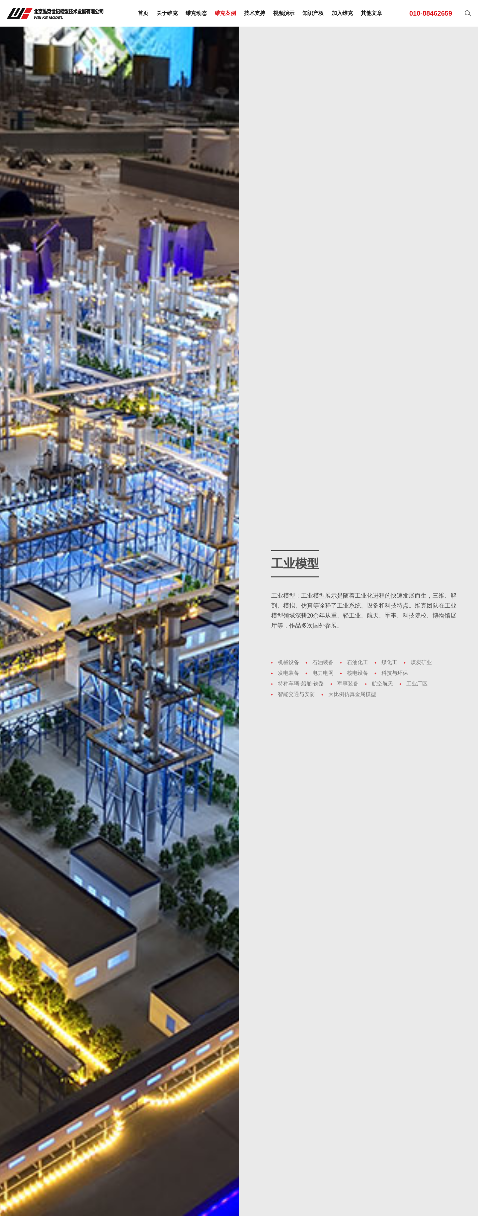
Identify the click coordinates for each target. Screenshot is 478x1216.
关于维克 (167, 13)
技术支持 (254, 13)
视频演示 (283, 13)
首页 (143, 13)
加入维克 (342, 13)
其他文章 (371, 13)
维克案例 (225, 13)
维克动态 (196, 13)
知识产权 (313, 13)
